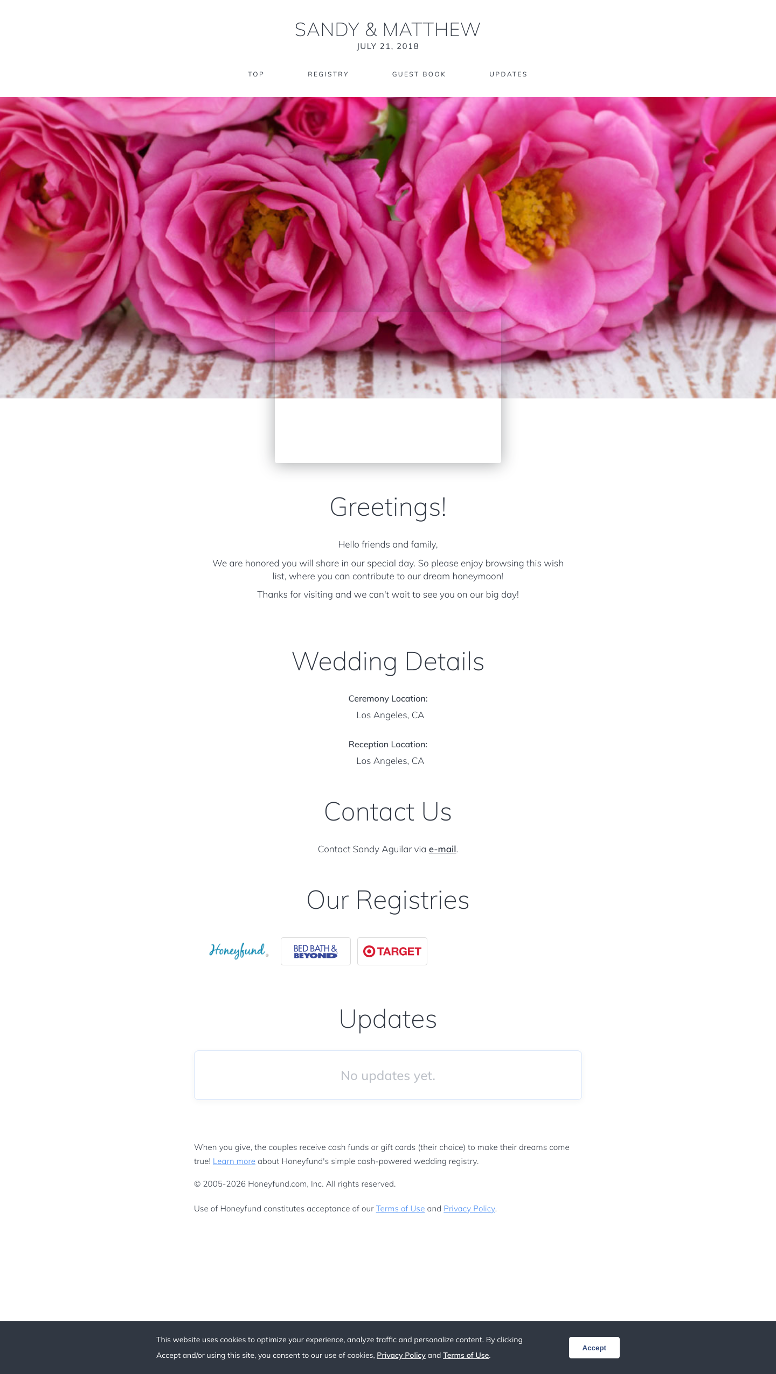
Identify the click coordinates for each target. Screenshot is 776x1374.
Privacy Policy (469, 1208)
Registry (328, 74)
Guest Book (419, 74)
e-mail (442, 849)
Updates (508, 74)
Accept (594, 1348)
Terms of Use (400, 1208)
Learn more (234, 1161)
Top (256, 74)
